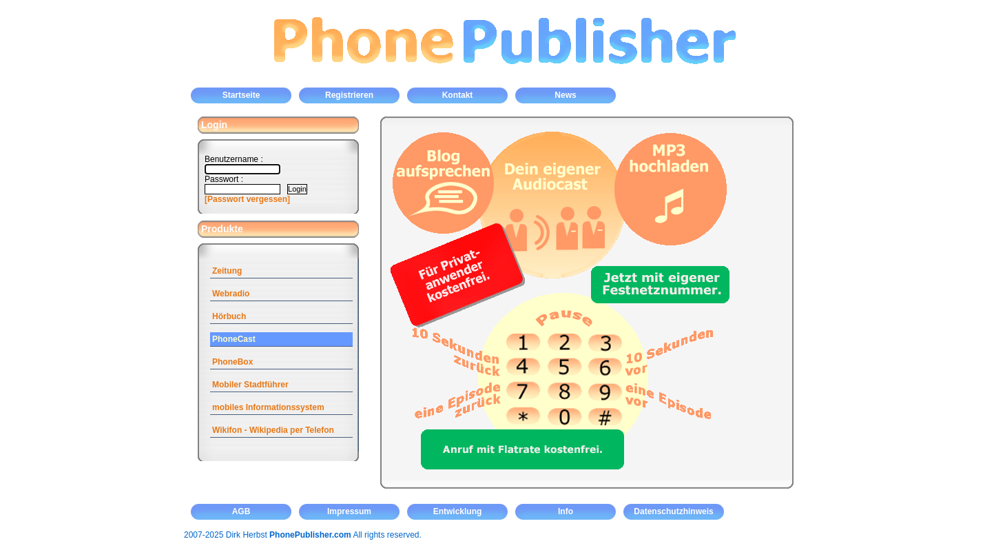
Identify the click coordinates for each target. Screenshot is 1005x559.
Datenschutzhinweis (673, 511)
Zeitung (227, 271)
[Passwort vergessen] (247, 199)
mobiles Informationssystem (268, 407)
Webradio (230, 293)
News (565, 95)
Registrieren (349, 95)
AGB (241, 511)
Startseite (241, 95)
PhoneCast (234, 339)
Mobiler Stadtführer (250, 384)
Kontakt (457, 95)
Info (565, 511)
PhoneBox (232, 362)
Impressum (349, 511)
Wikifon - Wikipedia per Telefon (273, 430)
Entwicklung (457, 511)
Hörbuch (229, 316)
